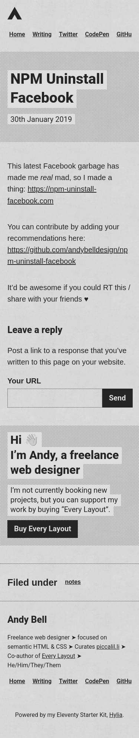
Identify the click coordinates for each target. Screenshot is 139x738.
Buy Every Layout (42, 528)
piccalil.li (107, 646)
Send (117, 397)
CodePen (97, 34)
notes (73, 582)
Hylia (115, 714)
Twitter (68, 34)
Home (17, 34)
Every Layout (58, 655)
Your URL (24, 381)
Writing (42, 34)
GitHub (125, 34)
